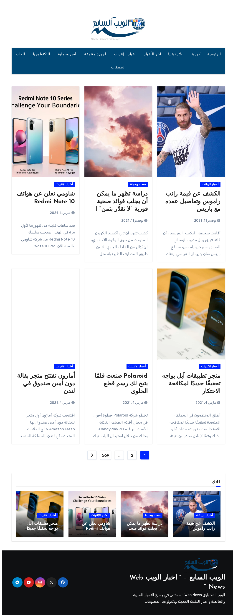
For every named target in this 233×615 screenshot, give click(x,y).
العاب (19, 54)
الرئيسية (212, 54)
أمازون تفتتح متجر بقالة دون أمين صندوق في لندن (44, 384)
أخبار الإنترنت (123, 54)
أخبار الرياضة (208, 184)
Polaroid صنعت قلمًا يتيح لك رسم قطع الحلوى (119, 384)
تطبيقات (116, 67)
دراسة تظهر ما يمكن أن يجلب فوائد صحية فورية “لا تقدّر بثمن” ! (120, 202)
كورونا (194, 54)
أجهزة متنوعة (93, 54)
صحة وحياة (136, 184)
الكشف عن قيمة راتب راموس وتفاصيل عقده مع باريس (191, 202)
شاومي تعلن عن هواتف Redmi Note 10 (94, 529)
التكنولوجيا (40, 54)
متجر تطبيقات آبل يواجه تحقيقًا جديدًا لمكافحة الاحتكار (189, 384)
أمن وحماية (66, 54)
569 (104, 455)
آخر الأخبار (150, 54)
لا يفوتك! (172, 54)
